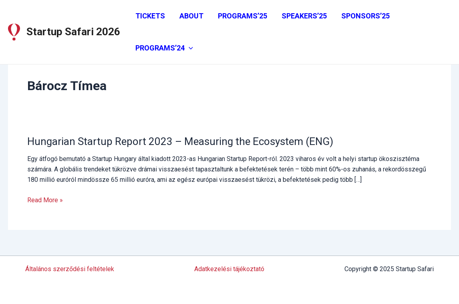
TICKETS (150, 16)
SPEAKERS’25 (304, 16)
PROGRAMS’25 (242, 16)
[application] (189, 48)
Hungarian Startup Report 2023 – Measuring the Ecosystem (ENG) (180, 141)
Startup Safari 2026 (73, 32)
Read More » (45, 200)
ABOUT (191, 16)
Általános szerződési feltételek (69, 269)
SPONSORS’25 (365, 16)
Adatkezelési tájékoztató (229, 269)
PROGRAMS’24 (164, 48)
